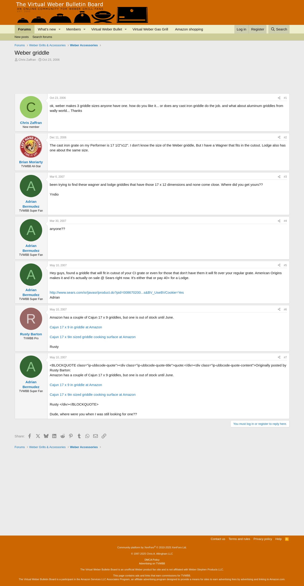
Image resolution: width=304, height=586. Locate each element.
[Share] (279, 98)
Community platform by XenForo (152, 547)
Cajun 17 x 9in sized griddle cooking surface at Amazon (93, 337)
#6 (285, 309)
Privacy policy (262, 539)
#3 (285, 176)
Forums (24, 29)
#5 (285, 265)
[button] (59, 29)
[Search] (279, 29)
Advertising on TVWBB (152, 563)
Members (73, 29)
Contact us (218, 539)
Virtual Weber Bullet (106, 29)
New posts (22, 37)
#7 (285, 357)
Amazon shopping (189, 29)
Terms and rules (239, 539)
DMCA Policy (151, 559)
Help (278, 539)
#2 (285, 137)
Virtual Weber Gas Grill (150, 29)
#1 (285, 98)
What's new (47, 29)
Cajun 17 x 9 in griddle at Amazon (76, 327)
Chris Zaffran (27, 59)
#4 (285, 221)
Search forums (42, 37)
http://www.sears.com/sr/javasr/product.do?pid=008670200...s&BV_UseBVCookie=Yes (117, 292)
